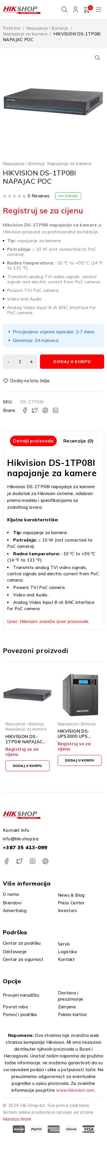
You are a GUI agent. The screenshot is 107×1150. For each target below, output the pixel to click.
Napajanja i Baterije (47, 28)
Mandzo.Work (17, 1119)
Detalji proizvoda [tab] (33, 441)
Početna (12, 28)
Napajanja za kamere (25, 34)
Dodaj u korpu (71, 361)
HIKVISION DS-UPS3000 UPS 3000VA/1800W (75, 736)
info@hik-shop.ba (21, 839)
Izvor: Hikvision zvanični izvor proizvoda (47, 621)
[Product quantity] (20, 362)
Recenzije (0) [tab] (78, 441)
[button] (97, 58)
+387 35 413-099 (25, 847)
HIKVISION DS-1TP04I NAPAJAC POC (24, 742)
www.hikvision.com (75, 1090)
